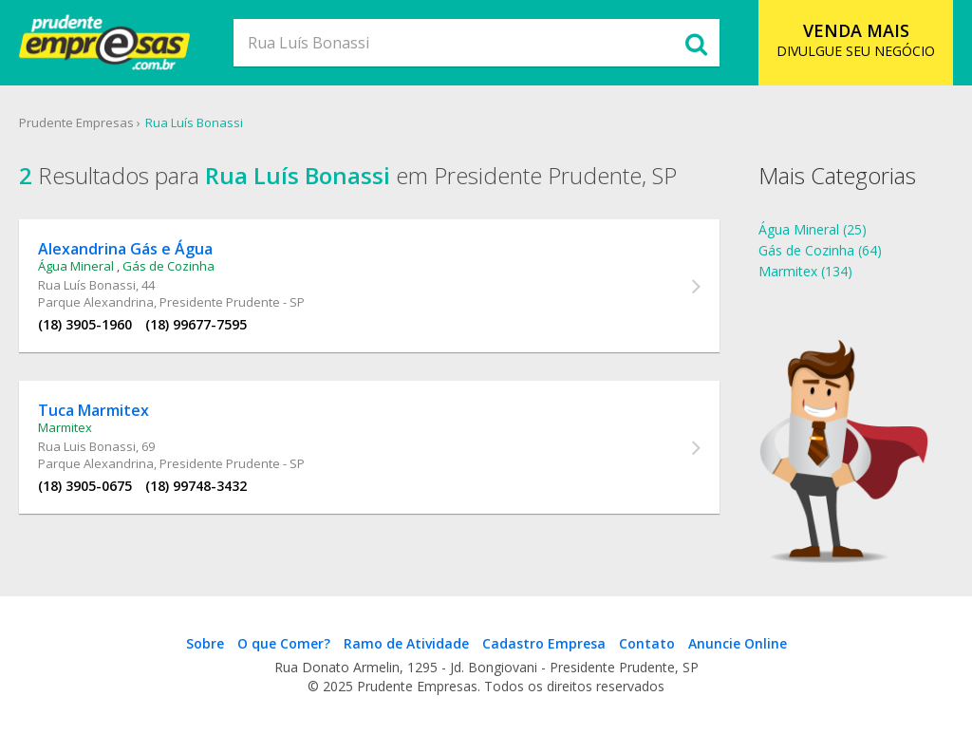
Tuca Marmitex (93, 410)
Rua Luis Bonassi (87, 446)
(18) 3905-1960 (85, 324)
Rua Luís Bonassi (194, 122)
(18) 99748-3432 (196, 486)
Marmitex (65, 427)
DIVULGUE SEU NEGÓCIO (855, 39)
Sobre (205, 643)
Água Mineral (76, 265)
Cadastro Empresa (544, 643)
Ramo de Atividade (406, 643)
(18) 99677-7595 (196, 324)
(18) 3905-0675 (85, 486)
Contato (647, 643)
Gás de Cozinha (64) (820, 250)
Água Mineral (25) (812, 229)
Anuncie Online (737, 643)
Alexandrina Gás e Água (125, 248)
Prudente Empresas (76, 122)
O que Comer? (283, 643)
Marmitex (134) (805, 271)
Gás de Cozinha (168, 265)
